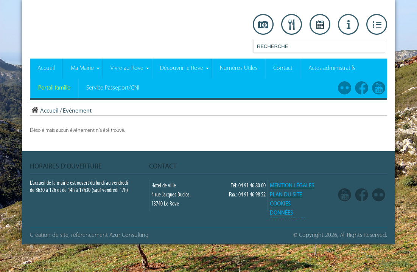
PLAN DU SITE (286, 195)
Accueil (44, 111)
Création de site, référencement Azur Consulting (89, 235)
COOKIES (280, 204)
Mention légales (292, 186)
